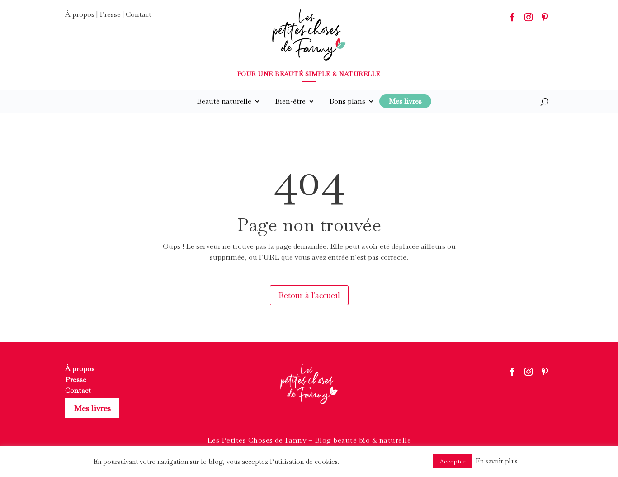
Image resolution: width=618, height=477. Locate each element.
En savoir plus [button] (497, 461)
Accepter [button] (452, 461)
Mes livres (92, 408)
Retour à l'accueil (309, 295)
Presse (110, 14)
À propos (79, 14)
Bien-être (290, 101)
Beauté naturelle (224, 101)
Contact (138, 14)
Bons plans (347, 101)
